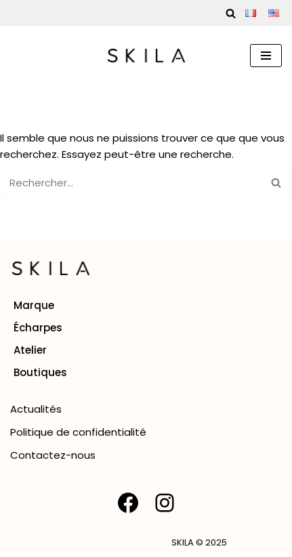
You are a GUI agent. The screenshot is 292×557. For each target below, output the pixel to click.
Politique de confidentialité (78, 432)
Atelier (30, 350)
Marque (34, 305)
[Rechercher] (231, 13)
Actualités (36, 409)
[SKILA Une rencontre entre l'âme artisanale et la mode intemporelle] (146, 55)
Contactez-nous (53, 455)
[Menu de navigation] (266, 55)
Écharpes (38, 328)
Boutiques (40, 372)
